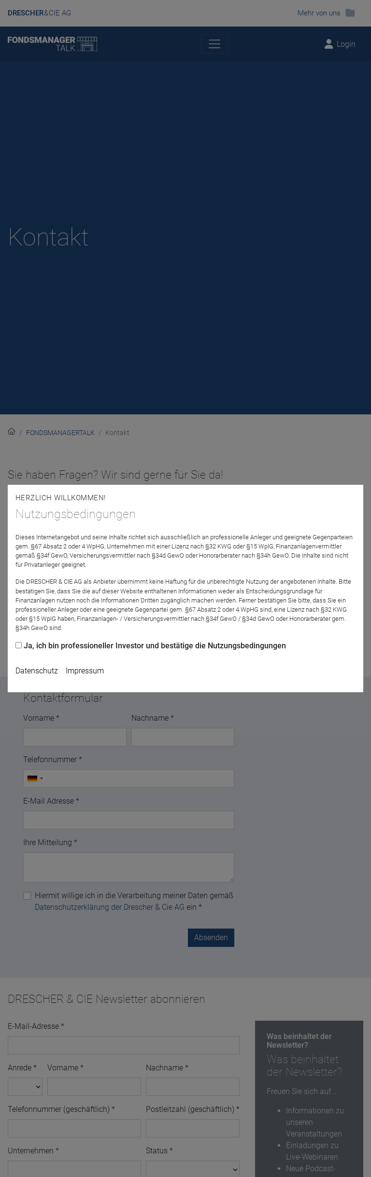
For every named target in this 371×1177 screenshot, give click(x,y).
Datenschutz (36, 670)
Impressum (85, 670)
